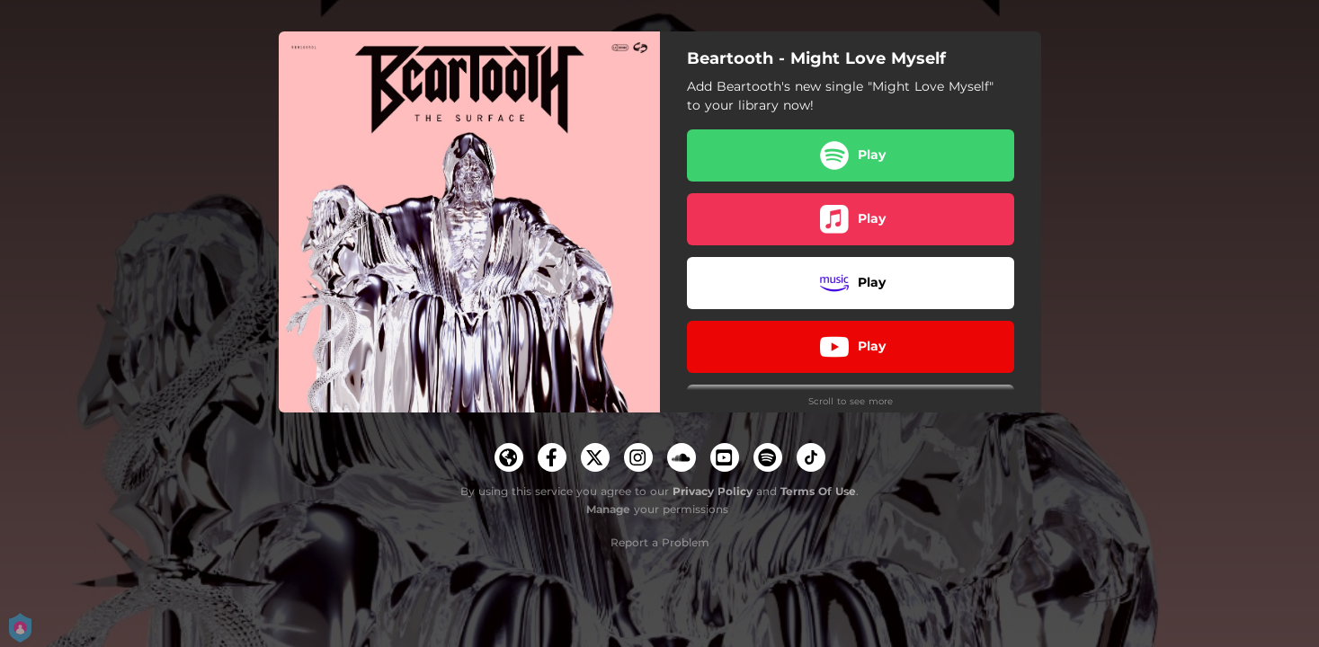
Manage (608, 509)
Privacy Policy (713, 491)
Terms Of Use (818, 491)
